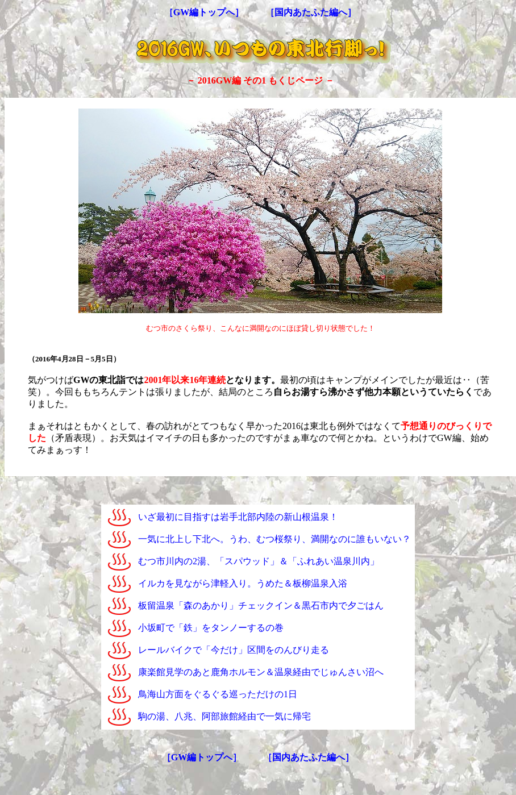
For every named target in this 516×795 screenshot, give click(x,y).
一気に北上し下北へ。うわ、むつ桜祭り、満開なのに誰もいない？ (274, 539)
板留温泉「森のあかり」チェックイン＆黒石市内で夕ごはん (261, 605)
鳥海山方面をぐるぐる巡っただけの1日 (217, 694)
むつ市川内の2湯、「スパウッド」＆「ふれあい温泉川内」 (258, 561)
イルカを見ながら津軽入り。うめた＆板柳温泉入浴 (242, 583)
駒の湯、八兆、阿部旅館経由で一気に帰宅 (224, 716)
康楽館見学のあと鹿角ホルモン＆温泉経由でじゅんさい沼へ (261, 672)
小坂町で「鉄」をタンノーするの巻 (211, 627)
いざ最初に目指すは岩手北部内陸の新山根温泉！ (238, 517)
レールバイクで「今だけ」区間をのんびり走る (233, 650)
